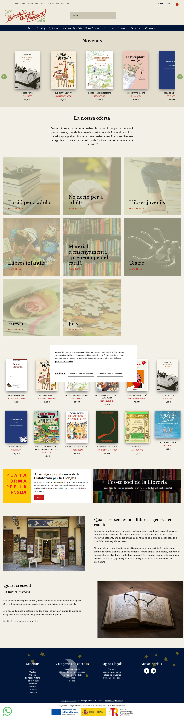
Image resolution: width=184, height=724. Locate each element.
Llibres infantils (26, 263)
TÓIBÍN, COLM (77, 450)
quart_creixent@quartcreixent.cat (29, 3)
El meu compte (164, 3)
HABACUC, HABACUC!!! (107, 447)
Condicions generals (112, 672)
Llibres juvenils (147, 202)
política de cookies (64, 361)
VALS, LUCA (46, 452)
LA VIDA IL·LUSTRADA (167, 442)
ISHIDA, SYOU (135, 96)
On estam (136, 28)
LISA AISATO (167, 445)
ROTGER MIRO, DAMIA (16, 398)
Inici (30, 28)
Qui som (53, 28)
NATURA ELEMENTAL (16, 395)
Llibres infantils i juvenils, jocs (72, 672)
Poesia (15, 323)
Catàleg (41, 28)
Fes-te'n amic (93, 28)
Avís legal (112, 669)
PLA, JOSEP (27, 96)
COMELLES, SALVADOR (63, 96)
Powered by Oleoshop (114, 701)
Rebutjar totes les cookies (81, 373)
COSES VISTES (27, 93)
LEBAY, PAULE (99, 96)
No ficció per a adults (85, 199)
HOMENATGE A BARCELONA (77, 447)
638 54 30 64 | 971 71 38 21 (59, 3)
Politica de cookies (111, 678)
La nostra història (72, 28)
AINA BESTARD (137, 450)
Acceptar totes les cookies (110, 373)
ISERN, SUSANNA (107, 401)
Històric (123, 28)
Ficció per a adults (29, 202)
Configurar (60, 373)
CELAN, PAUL (16, 450)
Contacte (150, 28)
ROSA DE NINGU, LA (172, 93)
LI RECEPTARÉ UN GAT (136, 93)
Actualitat (109, 28)
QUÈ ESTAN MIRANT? (63, 93)
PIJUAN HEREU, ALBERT (137, 398)
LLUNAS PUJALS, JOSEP (107, 450)
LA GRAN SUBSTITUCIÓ (137, 395)
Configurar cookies (68, 701)
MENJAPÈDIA (137, 447)
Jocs (73, 323)
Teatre (136, 263)
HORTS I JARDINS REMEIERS (99, 93)
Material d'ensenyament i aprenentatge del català (88, 255)
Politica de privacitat (112, 675)
